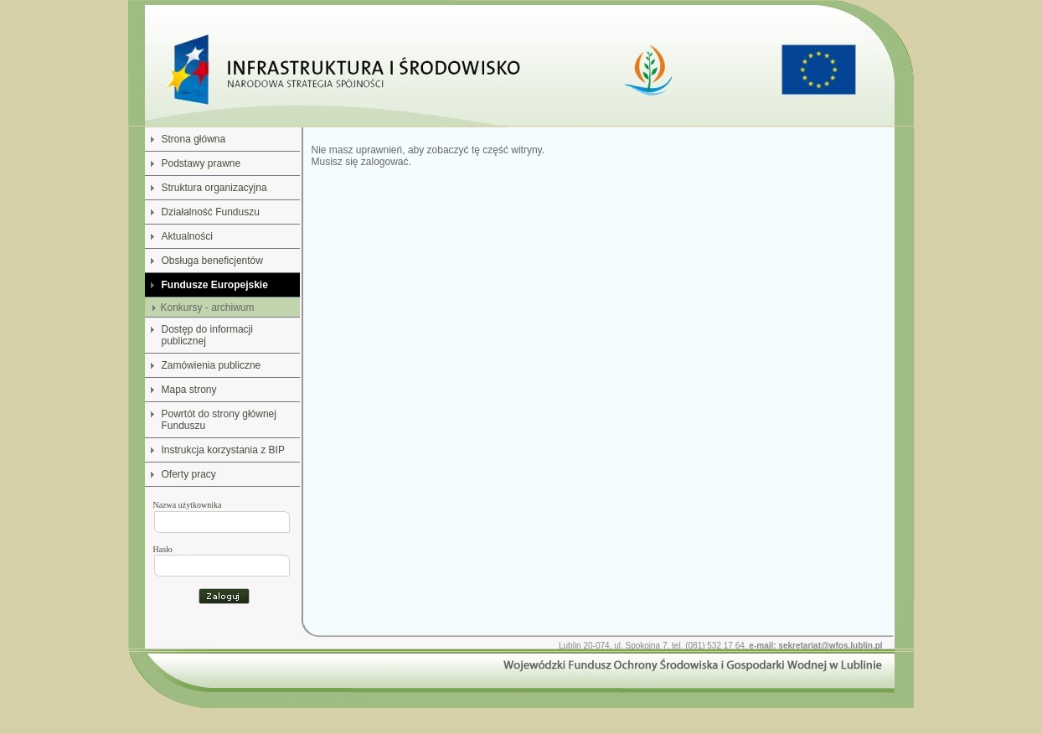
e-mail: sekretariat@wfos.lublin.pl (815, 645)
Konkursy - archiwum (208, 307)
